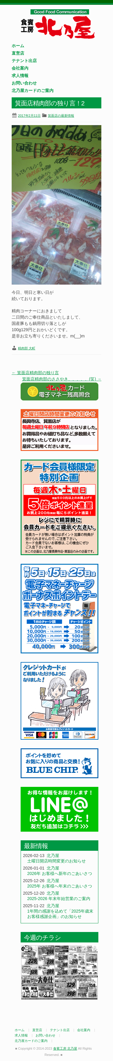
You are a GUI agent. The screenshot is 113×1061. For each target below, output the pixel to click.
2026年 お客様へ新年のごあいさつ (59, 873)
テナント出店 (24, 60)
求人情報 (20, 75)
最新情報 (36, 845)
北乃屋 (53, 855)
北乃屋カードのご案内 (33, 90)
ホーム (18, 45)
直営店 (18, 53)
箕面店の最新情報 (61, 115)
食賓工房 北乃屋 (59, 24)
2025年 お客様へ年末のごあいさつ (59, 886)
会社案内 (20, 68)
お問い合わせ (24, 83)
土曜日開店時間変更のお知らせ (56, 861)
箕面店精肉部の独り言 (35, 372)
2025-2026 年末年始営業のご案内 (58, 898)
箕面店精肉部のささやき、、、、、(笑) (61, 379)
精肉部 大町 (26, 348)
